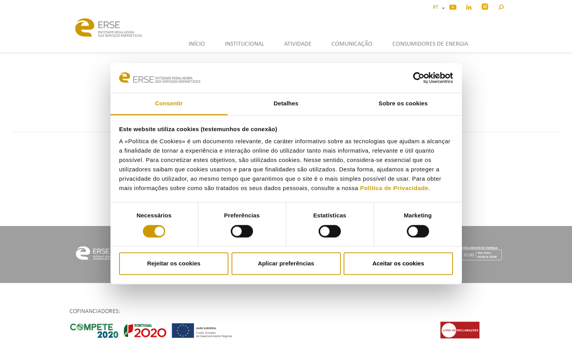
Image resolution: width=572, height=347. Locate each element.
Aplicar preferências (286, 263)
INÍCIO (197, 44)
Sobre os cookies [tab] (403, 103)
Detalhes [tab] (286, 103)
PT (437, 8)
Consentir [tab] (169, 103)
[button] (501, 6)
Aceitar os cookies (398, 263)
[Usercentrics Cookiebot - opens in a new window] (419, 78)
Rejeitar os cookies (174, 263)
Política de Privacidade (394, 188)
